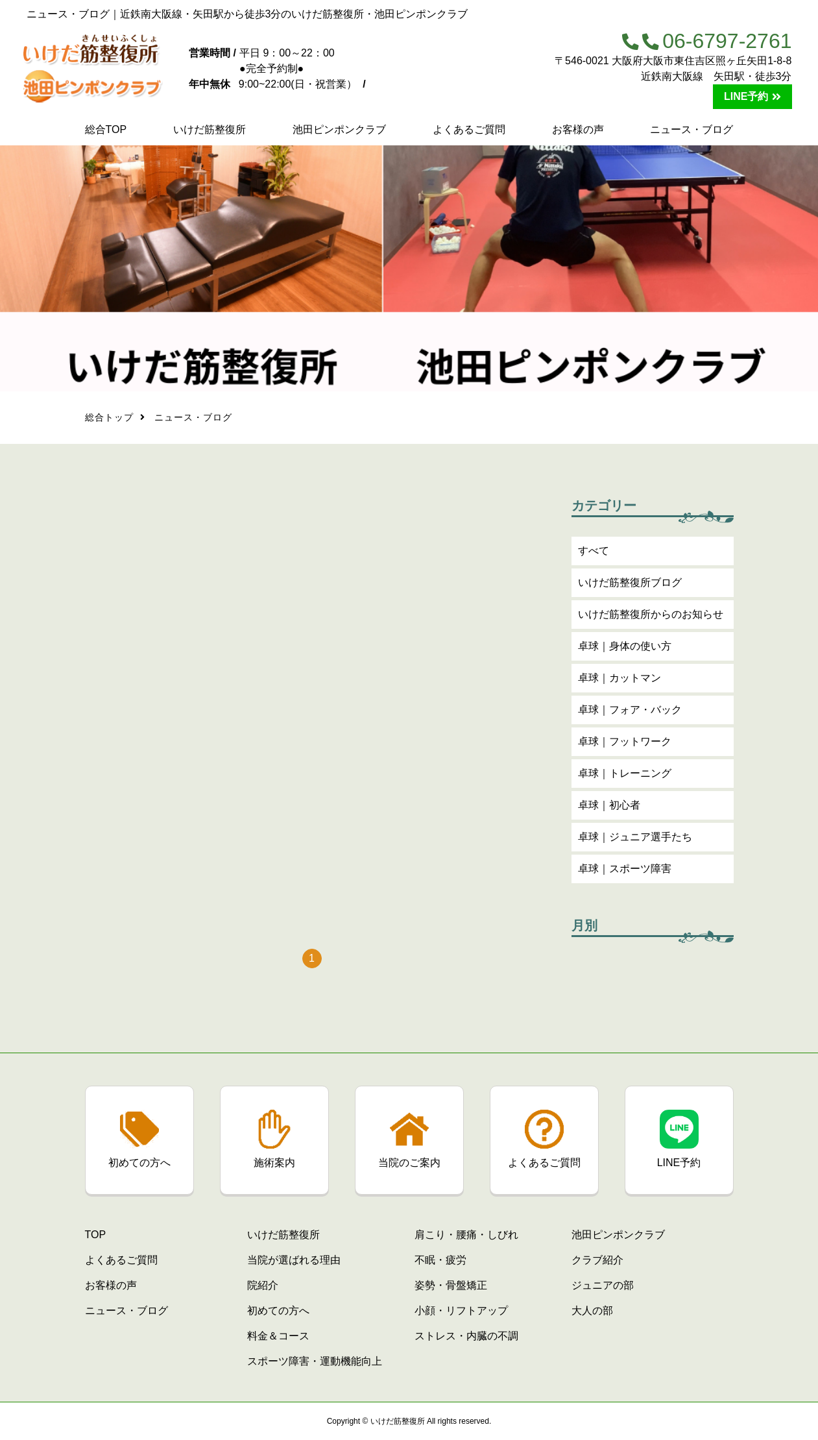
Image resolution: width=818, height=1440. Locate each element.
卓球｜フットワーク (624, 744)
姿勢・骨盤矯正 (451, 1285)
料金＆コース (278, 1335)
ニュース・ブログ (691, 129)
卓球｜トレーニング (624, 776)
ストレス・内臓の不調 (466, 1335)
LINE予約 (746, 96)
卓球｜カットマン (619, 681)
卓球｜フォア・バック (630, 712)
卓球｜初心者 (609, 808)
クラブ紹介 (597, 1259)
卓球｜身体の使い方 (624, 649)
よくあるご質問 (469, 129)
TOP (95, 1234)
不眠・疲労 (440, 1259)
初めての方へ (278, 1310)
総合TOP (106, 129)
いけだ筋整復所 (209, 129)
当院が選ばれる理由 (294, 1259)
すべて (593, 553)
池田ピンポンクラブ (339, 129)
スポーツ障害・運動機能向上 (314, 1361)
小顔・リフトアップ (461, 1310)
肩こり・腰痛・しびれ (466, 1234)
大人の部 (592, 1310)
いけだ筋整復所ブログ (630, 585)
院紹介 (262, 1285)
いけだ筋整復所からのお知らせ (650, 617)
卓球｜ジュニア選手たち (635, 840)
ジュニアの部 (602, 1285)
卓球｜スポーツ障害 (624, 871)
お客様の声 (578, 129)
